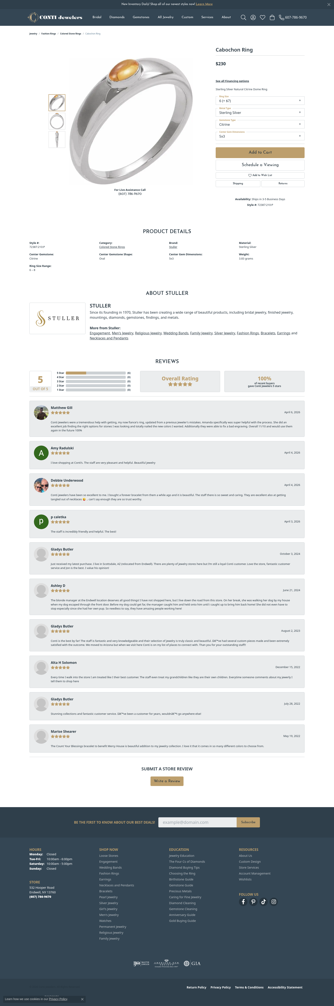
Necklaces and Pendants (109, 338)
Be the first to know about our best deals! (114, 822)
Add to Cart (260, 152)
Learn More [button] (204, 4)
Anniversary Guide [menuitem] (182, 915)
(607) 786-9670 (130, 194)
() (129, 373)
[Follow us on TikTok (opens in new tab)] (263, 902)
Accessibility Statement (285, 987)
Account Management (255, 873)
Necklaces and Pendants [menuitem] (116, 885)
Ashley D (58, 585)
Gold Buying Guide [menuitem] (182, 921)
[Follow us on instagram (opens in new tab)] (273, 902)
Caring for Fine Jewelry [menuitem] (185, 897)
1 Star (60, 390)
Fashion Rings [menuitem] (109, 873)
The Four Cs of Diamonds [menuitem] (187, 862)
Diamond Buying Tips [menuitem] (184, 867)
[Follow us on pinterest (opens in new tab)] (253, 902)
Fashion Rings (48, 33)
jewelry (33, 33)
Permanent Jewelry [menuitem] (112, 927)
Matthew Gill (61, 407)
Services (207, 17)
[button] (243, 17)
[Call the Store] (40, 897)
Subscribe (248, 822)
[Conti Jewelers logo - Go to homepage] (54, 17)
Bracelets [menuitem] (105, 891)
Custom (187, 17)
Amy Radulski (62, 448)
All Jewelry (166, 17)
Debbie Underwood (67, 480)
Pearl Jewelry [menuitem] (108, 897)
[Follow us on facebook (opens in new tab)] (243, 902)
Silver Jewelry (224, 333)
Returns (283, 183)
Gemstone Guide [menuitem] (181, 885)
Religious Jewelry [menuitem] (111, 933)
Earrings (283, 333)
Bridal (96, 17)
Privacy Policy (221, 987)
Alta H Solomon (64, 662)
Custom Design (250, 862)
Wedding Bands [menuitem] (110, 867)
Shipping (238, 183)
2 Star (60, 385)
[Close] (328, 4)
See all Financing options (232, 81)
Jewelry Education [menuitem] (181, 856)
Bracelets (268, 333)
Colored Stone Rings (70, 33)
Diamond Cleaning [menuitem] (182, 903)
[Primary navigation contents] (161, 17)
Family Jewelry (201, 333)
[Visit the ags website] (166, 963)
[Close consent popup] (82, 999)
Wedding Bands (175, 333)
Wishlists (245, 879)
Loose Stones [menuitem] (108, 856)
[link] (293, 17)
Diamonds (117, 17)
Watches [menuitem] (105, 921)
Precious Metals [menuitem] (180, 891)
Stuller (173, 247)
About (226, 17)
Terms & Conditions (249, 987)
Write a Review (167, 781)
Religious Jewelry (148, 333)
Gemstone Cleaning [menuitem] (183, 909)
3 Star (60, 381)
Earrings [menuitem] (105, 879)
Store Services (249, 867)
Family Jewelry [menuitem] (109, 938)
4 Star (60, 377)
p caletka (58, 517)
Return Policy (196, 987)
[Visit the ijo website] (141, 963)
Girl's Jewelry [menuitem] (108, 909)
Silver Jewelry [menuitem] (108, 903)
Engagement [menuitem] (108, 862)
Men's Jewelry (122, 333)
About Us (245, 856)
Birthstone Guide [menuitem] (181, 879)
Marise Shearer (63, 731)
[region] (131, 121)
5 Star (60, 373)
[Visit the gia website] (192, 963)
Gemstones (141, 17)
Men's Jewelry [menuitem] (109, 915)
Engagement (100, 333)
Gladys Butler (62, 549)
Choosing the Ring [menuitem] (182, 873)
